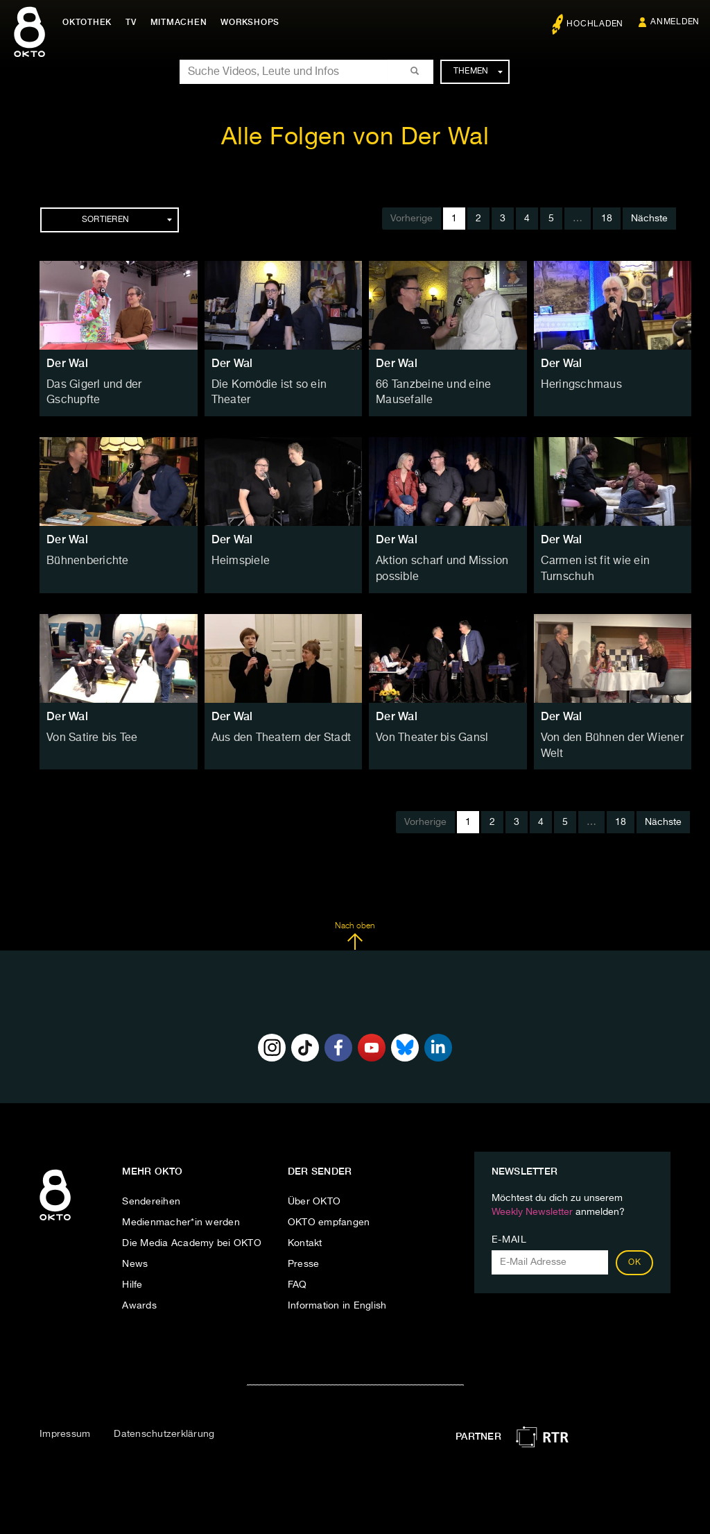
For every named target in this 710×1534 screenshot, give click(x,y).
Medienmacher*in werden (181, 1211)
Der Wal (67, 363)
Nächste (649, 218)
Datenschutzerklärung (164, 1423)
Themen (478, 71)
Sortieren (127, 220)
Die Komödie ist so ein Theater (281, 384)
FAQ (297, 1274)
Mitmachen (182, 22)
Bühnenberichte (83, 557)
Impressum (65, 1423)
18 (606, 218)
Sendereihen (151, 1190)
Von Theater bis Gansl (426, 730)
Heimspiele (236, 557)
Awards (139, 1294)
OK (634, 1251)
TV (134, 22)
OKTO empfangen (329, 1211)
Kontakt (305, 1232)
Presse (304, 1253)
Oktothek (90, 22)
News (135, 1253)
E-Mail (509, 1229)
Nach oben (354, 925)
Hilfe (132, 1274)
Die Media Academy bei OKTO (191, 1232)
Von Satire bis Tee (87, 730)
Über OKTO (314, 1190)
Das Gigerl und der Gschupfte (114, 384)
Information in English (337, 1294)
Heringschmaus (576, 384)
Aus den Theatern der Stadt (274, 730)
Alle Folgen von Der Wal (355, 138)
